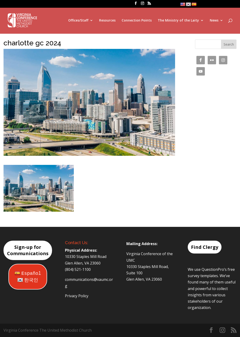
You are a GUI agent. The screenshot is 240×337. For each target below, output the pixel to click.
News (214, 20)
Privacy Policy (76, 295)
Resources (107, 20)
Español (28, 273)
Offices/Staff (78, 20)
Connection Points (137, 20)
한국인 (27, 280)
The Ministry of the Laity (178, 20)
